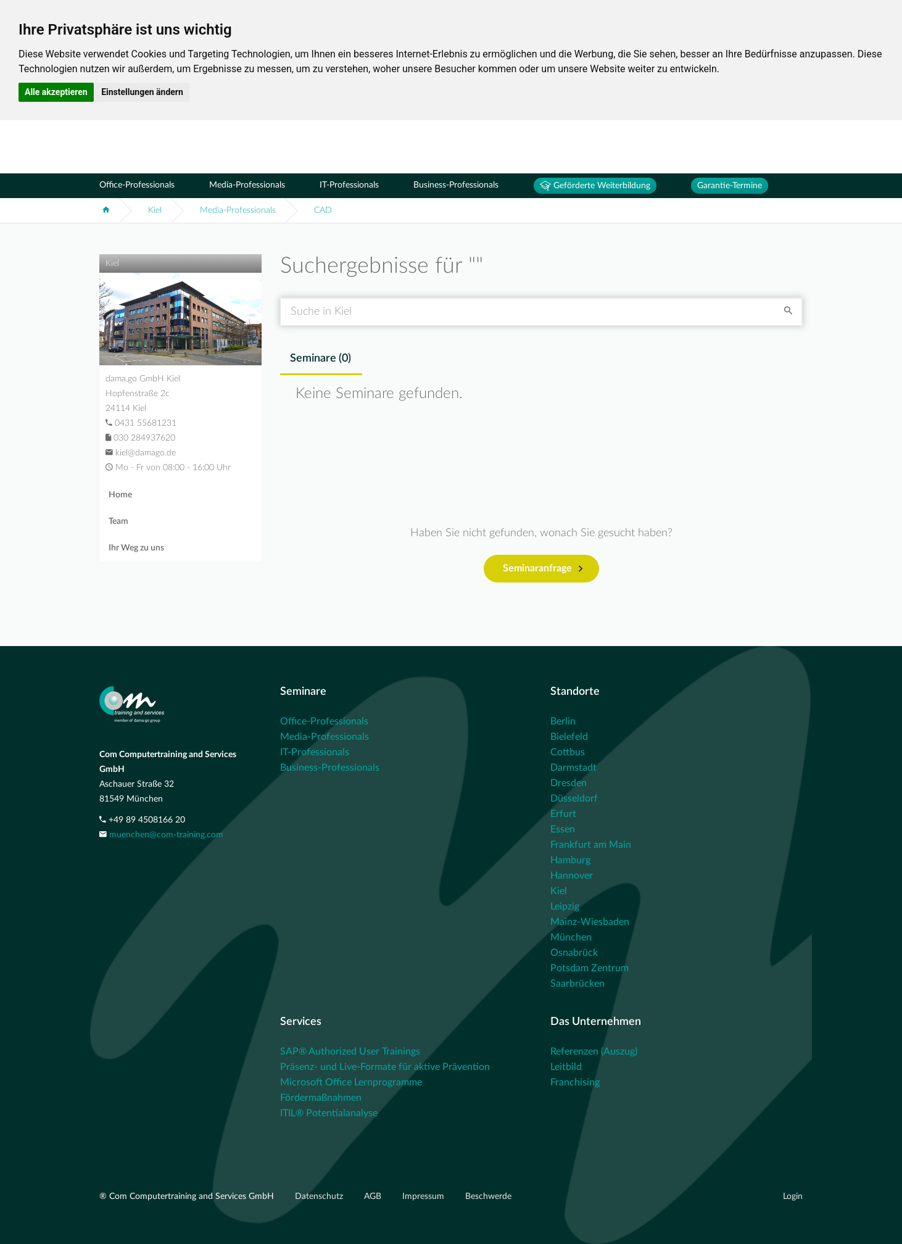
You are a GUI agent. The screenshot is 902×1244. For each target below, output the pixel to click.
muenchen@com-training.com (166, 835)
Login (793, 1196)
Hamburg (570, 860)
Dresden (568, 783)
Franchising (575, 1082)
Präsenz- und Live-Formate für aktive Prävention (385, 1067)
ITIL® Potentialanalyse (329, 1113)
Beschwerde (488, 1196)
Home (120, 495)
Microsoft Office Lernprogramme (351, 1082)
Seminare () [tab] (320, 358)
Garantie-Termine (729, 185)
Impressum (424, 1196)
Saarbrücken (577, 984)
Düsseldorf (574, 798)
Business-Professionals (456, 185)
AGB (374, 1196)
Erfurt (563, 814)
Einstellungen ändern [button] (142, 92)
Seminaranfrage (542, 569)
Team (118, 521)
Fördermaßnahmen (321, 1098)
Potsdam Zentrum (589, 968)
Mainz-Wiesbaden (589, 922)
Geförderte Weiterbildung (595, 186)
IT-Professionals (349, 185)
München (571, 937)
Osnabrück (574, 953)
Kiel (155, 210)
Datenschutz (320, 1196)
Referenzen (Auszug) (593, 1051)
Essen (562, 829)
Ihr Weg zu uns (136, 548)
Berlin (563, 721)
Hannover (571, 876)
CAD (323, 210)
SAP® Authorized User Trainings (350, 1051)
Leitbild (566, 1067)
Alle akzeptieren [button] (56, 92)
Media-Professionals (247, 185)
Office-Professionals (137, 185)
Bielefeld (569, 737)
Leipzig (564, 906)
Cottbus (567, 752)
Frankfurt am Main (590, 845)
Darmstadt (573, 768)
